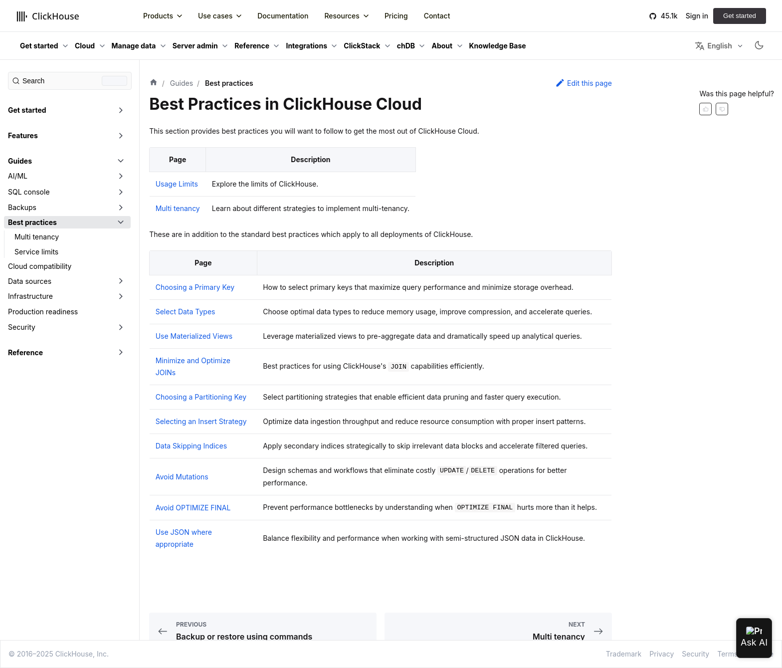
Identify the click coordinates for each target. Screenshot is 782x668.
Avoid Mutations (182, 476)
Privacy (661, 654)
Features (23, 135)
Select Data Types (185, 311)
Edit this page (583, 83)
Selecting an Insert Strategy (201, 421)
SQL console (29, 192)
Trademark (623, 654)
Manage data (134, 45)
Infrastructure (30, 296)
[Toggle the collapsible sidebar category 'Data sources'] (121, 281)
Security (21, 327)
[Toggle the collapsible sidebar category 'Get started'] (121, 110)
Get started (739, 15)
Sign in (697, 15)
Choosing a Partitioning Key (201, 397)
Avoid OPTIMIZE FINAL (193, 507)
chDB (406, 45)
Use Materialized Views (194, 336)
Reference (251, 45)
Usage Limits (177, 184)
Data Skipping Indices (191, 446)
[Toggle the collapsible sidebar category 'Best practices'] (121, 222)
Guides (20, 161)
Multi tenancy (36, 236)
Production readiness (43, 311)
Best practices (32, 222)
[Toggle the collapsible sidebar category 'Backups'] (121, 207)
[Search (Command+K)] (70, 81)
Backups (22, 207)
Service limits (36, 251)
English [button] (713, 46)
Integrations (306, 45)
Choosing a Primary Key (195, 287)
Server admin (195, 45)
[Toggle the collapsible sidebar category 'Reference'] (121, 352)
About (441, 45)
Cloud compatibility (39, 266)
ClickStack (362, 45)
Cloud (85, 45)
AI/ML (17, 176)
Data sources (29, 281)
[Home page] (153, 83)
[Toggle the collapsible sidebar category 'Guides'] (121, 161)
